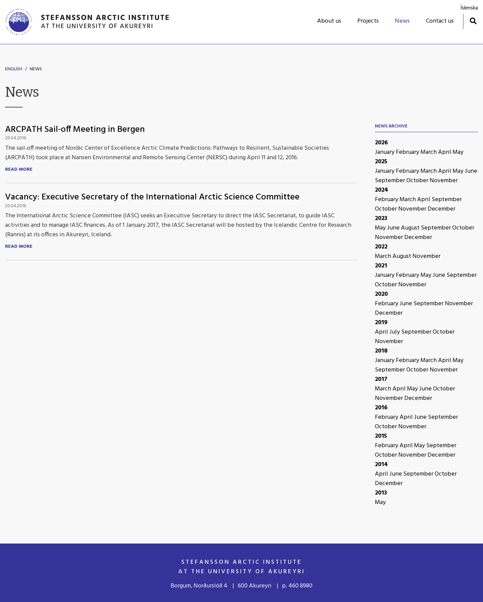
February (408, 152)
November (444, 181)
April (445, 152)
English (13, 69)
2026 (381, 143)
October (418, 181)
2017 (381, 379)
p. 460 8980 (297, 586)
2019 (381, 323)
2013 (381, 493)
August (411, 228)
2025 (381, 162)
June (471, 171)
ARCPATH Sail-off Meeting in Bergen (75, 130)
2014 (381, 464)
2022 (381, 247)
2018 (381, 351)
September (390, 181)
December (441, 209)
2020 (381, 294)
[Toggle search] (473, 21)
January (385, 152)
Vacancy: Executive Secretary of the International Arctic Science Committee (152, 197)
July (395, 332)
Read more (18, 169)
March (429, 152)
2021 (381, 266)
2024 (381, 190)
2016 (381, 408)
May (458, 152)
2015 (381, 436)
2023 (381, 218)
